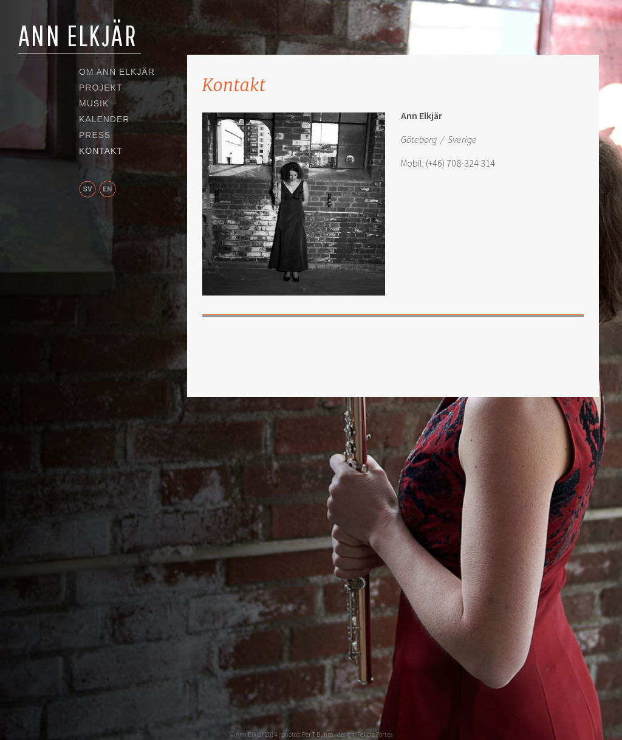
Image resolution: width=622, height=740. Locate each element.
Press (95, 135)
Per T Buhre (317, 734)
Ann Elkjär (77, 35)
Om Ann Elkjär (117, 72)
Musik (94, 104)
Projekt (100, 88)
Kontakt (101, 151)
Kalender (104, 120)
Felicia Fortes (374, 734)
